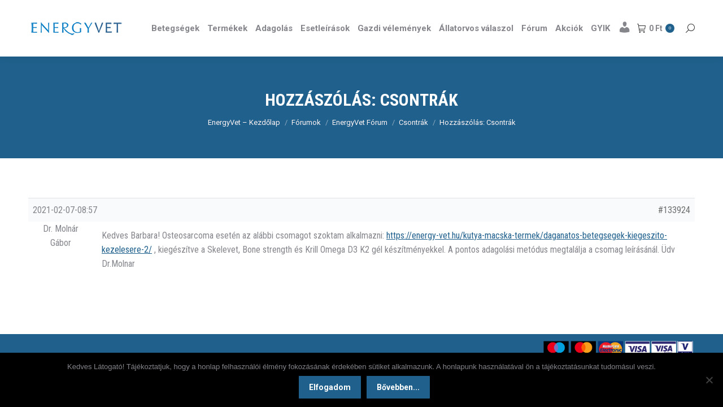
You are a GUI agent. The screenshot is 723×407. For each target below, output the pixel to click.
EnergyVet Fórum (359, 142)
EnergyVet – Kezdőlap (244, 142)
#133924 (674, 230)
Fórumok (306, 142)
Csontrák (413, 142)
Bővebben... (398, 387)
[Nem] (709, 380)
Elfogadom (330, 387)
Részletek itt (666, 10)
